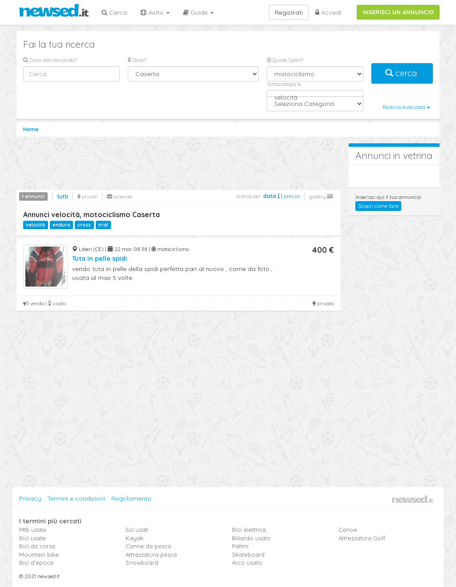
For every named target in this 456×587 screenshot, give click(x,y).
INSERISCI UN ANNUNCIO (398, 12)
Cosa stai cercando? (50, 60)
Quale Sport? (285, 60)
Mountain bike (39, 554)
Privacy (30, 498)
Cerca (114, 12)
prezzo (292, 196)
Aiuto (155, 12)
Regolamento (131, 498)
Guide (198, 12)
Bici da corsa (37, 546)
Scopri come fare (378, 205)
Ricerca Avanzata (406, 107)
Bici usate (32, 538)
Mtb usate (32, 529)
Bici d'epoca (36, 562)
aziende (119, 196)
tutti (62, 196)
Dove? (137, 60)
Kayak (134, 538)
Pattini (240, 546)
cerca (402, 73)
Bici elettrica (249, 529)
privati (87, 196)
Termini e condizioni (76, 498)
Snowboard (142, 562)
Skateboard (248, 554)
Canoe (347, 529)
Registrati (289, 12)
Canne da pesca (148, 546)
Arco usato (247, 562)
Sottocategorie (284, 84)
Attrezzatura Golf (361, 538)
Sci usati (137, 529)
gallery (321, 196)
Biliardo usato (251, 538)
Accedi (328, 12)
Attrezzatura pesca (151, 554)
